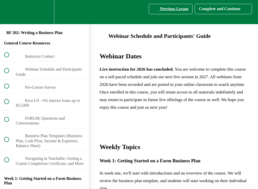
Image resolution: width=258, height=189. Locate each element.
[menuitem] (44, 12)
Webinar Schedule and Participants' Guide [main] (155, 36)
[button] (9, 12)
